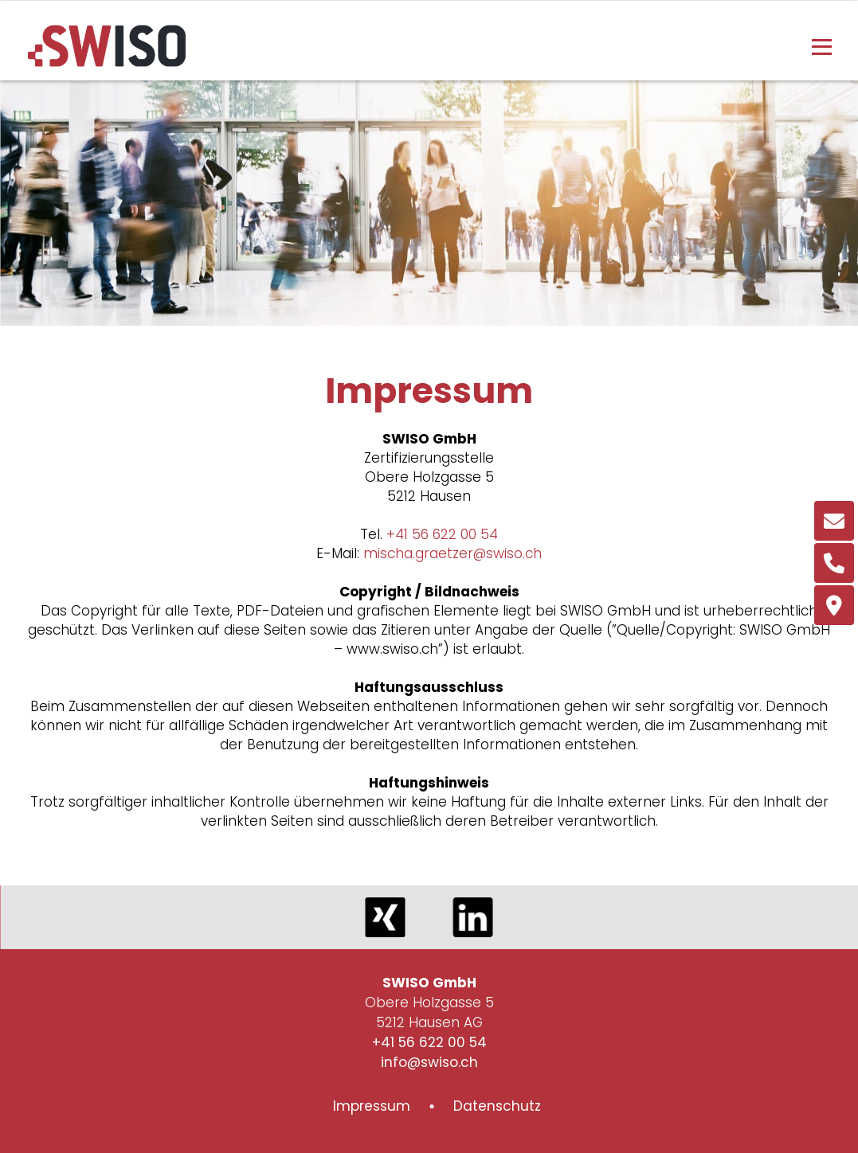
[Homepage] (106, 62)
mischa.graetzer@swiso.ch (452, 553)
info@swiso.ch (429, 1062)
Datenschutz (497, 1106)
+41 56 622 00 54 (442, 534)
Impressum (371, 1106)
